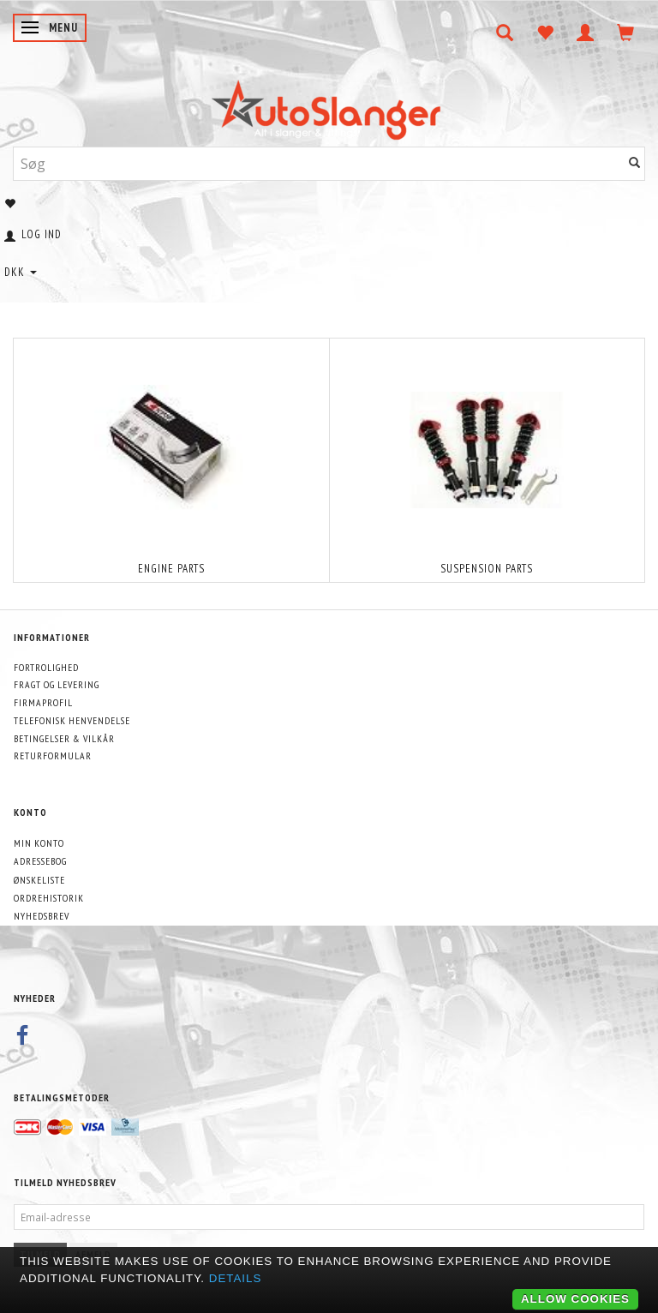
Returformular (53, 755)
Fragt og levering (56, 684)
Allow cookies (575, 1298)
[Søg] (635, 163)
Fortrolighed (46, 667)
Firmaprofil (43, 702)
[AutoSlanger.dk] (329, 106)
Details (235, 1278)
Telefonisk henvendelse (72, 720)
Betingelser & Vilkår (64, 738)
